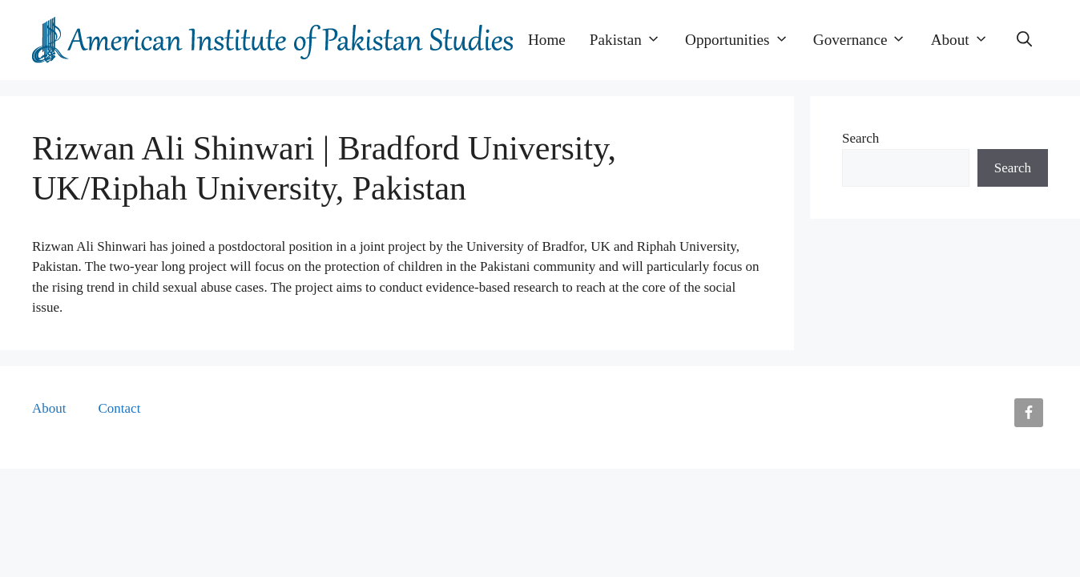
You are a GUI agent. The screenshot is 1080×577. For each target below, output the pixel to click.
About (966, 40)
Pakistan (631, 40)
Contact (120, 408)
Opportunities (743, 40)
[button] (1024, 40)
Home (547, 39)
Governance (866, 40)
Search (860, 138)
